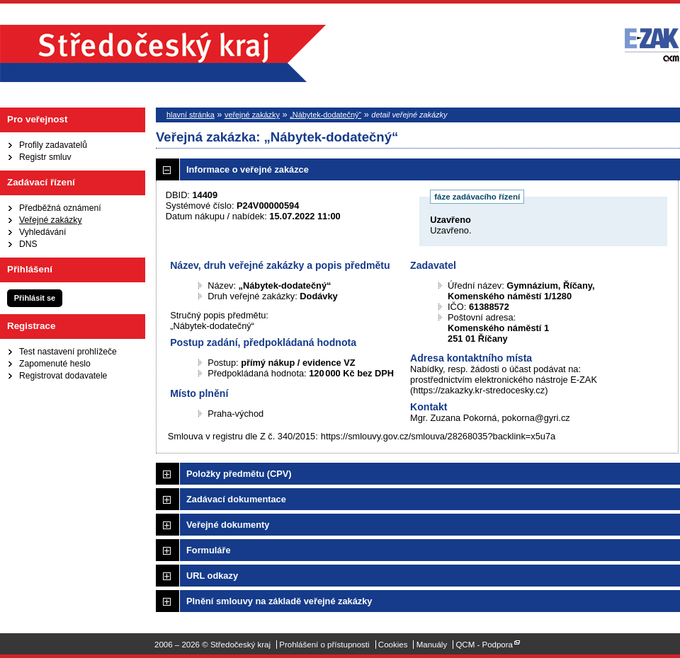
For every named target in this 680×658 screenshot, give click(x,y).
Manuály (432, 644)
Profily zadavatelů (53, 145)
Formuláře (208, 550)
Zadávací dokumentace (236, 499)
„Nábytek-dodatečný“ (325, 114)
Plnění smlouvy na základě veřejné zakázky (279, 601)
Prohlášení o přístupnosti (324, 644)
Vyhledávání (42, 232)
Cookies (393, 644)
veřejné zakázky (252, 114)
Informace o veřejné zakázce (247, 169)
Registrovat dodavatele (63, 376)
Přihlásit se (34, 298)
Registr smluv (45, 157)
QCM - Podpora (484, 644)
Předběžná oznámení (60, 208)
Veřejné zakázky (50, 220)
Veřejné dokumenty (227, 524)
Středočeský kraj (163, 53)
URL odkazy (212, 575)
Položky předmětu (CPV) (239, 473)
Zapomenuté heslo (55, 364)
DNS (28, 244)
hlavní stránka (190, 114)
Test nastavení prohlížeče (68, 352)
